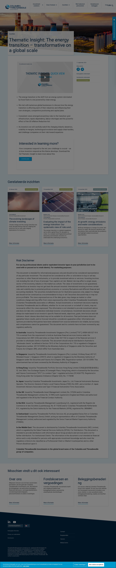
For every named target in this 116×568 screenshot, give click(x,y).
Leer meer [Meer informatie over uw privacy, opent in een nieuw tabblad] (26, 566)
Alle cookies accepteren (96, 564)
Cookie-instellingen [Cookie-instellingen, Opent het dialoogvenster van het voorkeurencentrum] (79, 564)
